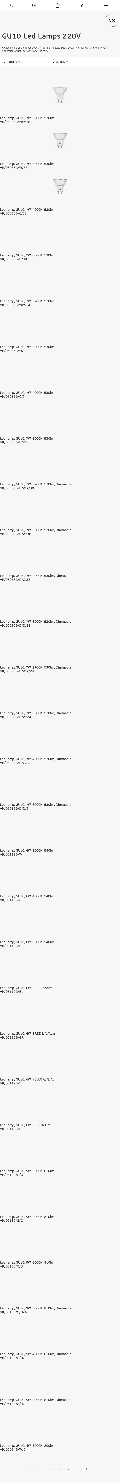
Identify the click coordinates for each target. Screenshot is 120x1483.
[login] (82, 5)
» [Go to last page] (86, 1469)
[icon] (57, 5)
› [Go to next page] (78, 1469)
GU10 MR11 (63, 62)
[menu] (106, 5)
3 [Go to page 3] (69, 1469)
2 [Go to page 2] (59, 1469)
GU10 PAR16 (14, 62)
